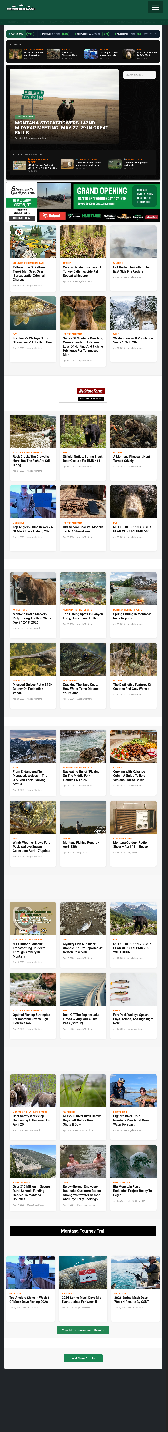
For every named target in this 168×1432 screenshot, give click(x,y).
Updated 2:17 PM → (150, 34)
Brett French (120, 1112)
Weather (93, 22)
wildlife (117, 452)
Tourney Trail (124, 22)
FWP (15, 334)
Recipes (107, 22)
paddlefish (19, 680)
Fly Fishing (69, 1112)
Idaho (66, 1183)
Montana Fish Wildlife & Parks (30, 1112)
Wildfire (118, 263)
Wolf (116, 334)
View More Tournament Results (83, 1330)
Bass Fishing (70, 680)
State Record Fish (146, 22)
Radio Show (57, 22)
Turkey (67, 263)
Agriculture (20, 610)
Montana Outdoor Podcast (28, 940)
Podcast (41, 22)
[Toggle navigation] (155, 7)
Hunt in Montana (72, 334)
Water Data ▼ (76, 22)
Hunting (13, 22)
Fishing (27, 22)
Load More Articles (83, 1358)
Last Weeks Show (123, 838)
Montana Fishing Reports (27, 452)
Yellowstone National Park (28, 263)
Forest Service (21, 1183)
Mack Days (19, 523)
